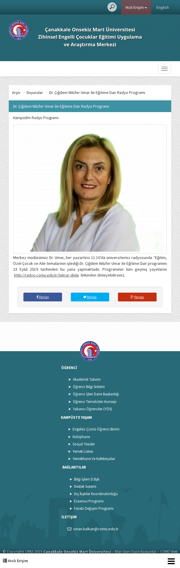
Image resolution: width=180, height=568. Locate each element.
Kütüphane (81, 436)
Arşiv (16, 92)
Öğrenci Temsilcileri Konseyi (94, 401)
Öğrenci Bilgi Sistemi (89, 386)
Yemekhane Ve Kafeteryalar (94, 458)
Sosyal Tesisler (84, 444)
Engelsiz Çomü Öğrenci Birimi (96, 429)
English (163, 7)
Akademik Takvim (87, 379)
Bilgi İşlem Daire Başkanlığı (136, 551)
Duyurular (35, 92)
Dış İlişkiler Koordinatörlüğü (96, 493)
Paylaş (43, 297)
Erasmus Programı (89, 501)
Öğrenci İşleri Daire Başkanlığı (96, 394)
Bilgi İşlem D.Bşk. (87, 479)
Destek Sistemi (85, 486)
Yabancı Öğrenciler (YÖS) (92, 408)
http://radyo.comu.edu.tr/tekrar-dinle (46, 275)
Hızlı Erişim (136, 7)
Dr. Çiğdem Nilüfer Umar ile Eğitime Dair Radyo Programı (97, 92)
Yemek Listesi (83, 451)
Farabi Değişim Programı (94, 508)
